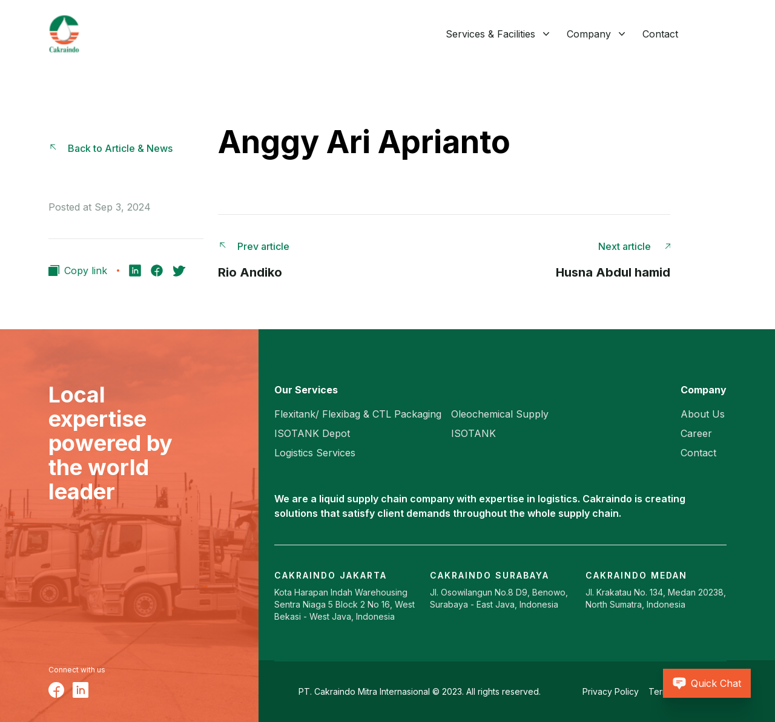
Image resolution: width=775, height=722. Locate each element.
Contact (660, 34)
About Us (703, 414)
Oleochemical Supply (500, 414)
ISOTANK (473, 433)
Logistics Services (314, 453)
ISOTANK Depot (312, 433)
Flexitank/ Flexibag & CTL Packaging (357, 414)
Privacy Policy (610, 691)
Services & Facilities (490, 34)
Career (696, 433)
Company (589, 34)
